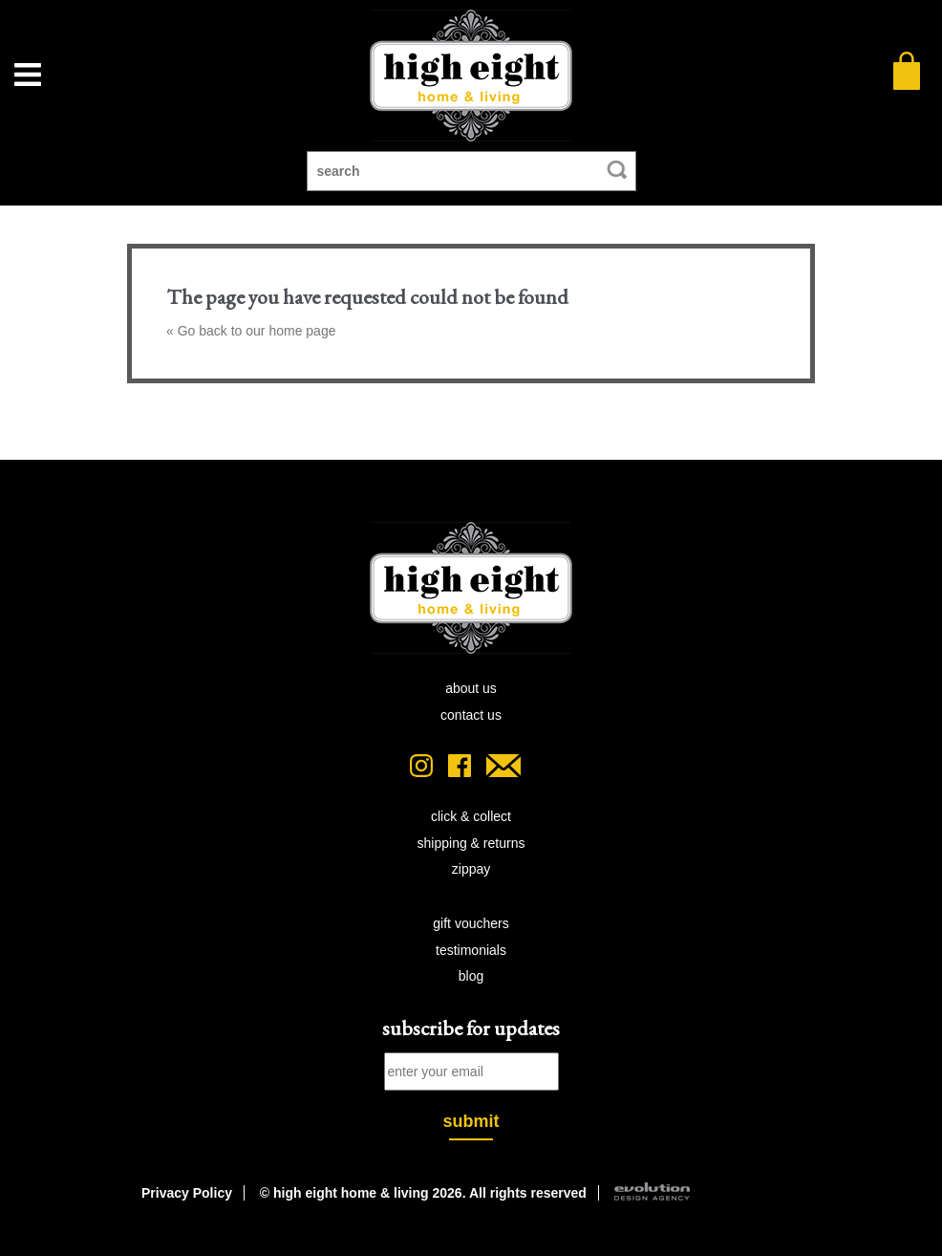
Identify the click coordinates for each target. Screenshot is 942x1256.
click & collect (471, 816)
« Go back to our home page (250, 330)
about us (471, 688)
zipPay (471, 869)
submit (470, 1121)
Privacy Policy (186, 1193)
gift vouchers (470, 923)
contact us (471, 715)
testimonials (471, 950)
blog (471, 976)
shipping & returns (471, 843)
